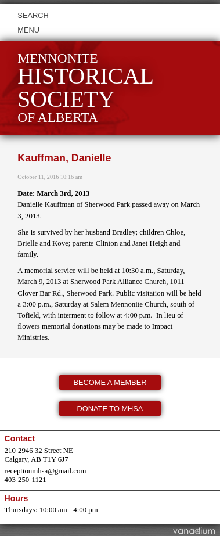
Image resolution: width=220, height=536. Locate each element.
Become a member (110, 382)
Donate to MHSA (110, 408)
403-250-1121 (25, 480)
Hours (16, 498)
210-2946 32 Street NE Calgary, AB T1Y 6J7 (39, 455)
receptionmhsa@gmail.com (45, 471)
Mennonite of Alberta (85, 88)
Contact (20, 438)
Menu (28, 30)
